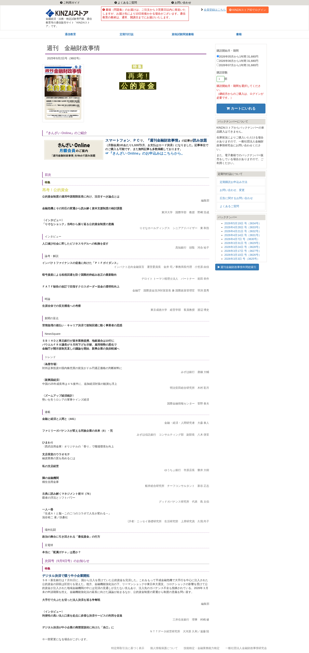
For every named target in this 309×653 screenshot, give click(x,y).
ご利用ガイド (71, 2)
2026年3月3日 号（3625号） (242, 258)
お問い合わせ (182, 2)
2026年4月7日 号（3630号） (242, 239)
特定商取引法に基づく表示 (127, 648)
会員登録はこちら (215, 9)
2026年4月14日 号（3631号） (243, 235)
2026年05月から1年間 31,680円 (237, 56)
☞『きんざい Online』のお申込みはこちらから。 (145, 153)
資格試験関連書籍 (183, 34)
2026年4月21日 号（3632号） (243, 231)
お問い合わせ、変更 (232, 190)
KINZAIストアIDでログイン (247, 9)
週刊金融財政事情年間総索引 (237, 267)
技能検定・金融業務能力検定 (202, 648)
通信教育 (70, 34)
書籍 (239, 34)
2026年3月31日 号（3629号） (243, 243)
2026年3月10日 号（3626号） (243, 254)
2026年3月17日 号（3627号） (243, 250)
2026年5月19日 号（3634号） (243, 223)
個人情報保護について (164, 648)
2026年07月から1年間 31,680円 (237, 65)
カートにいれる (241, 108)
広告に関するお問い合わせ (236, 198)
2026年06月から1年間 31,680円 (237, 60)
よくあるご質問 (127, 2)
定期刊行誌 (126, 34)
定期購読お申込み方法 (233, 182)
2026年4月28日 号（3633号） (243, 227)
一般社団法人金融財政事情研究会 (246, 648)
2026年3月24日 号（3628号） (243, 247)
